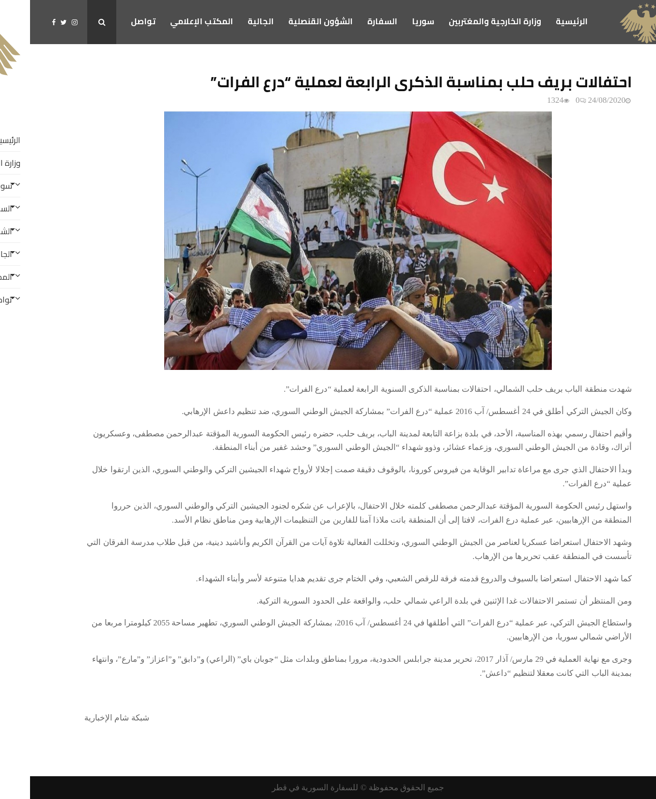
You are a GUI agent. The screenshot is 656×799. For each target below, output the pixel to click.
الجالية (231, 21)
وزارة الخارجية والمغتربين (465, 21)
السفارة (352, 21)
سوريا (393, 21)
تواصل (113, 21)
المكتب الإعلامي (171, 21)
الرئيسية (542, 21)
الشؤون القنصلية (290, 21)
